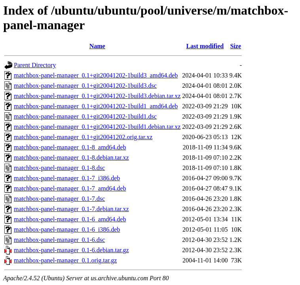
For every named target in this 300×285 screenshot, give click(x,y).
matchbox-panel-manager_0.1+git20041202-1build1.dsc (85, 116)
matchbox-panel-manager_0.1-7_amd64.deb (70, 188)
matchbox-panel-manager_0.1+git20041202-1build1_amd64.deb (96, 106)
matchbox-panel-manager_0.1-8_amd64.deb (70, 147)
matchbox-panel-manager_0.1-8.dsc (59, 167)
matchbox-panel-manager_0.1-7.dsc (59, 198)
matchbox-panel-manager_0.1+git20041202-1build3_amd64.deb (96, 75)
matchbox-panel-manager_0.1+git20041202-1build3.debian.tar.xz (97, 95)
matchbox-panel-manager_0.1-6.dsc (59, 239)
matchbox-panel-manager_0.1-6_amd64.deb (70, 219)
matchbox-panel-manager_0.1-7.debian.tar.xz (71, 209)
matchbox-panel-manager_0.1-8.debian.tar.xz (71, 157)
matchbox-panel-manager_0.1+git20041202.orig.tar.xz (83, 137)
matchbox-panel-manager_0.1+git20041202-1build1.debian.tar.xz (97, 126)
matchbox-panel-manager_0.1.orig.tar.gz (65, 260)
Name (97, 46)
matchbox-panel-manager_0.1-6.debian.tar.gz (71, 250)
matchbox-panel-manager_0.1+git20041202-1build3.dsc (85, 85)
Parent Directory (35, 65)
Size (235, 46)
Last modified (205, 46)
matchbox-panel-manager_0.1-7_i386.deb (67, 178)
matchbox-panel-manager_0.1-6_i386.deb (67, 229)
